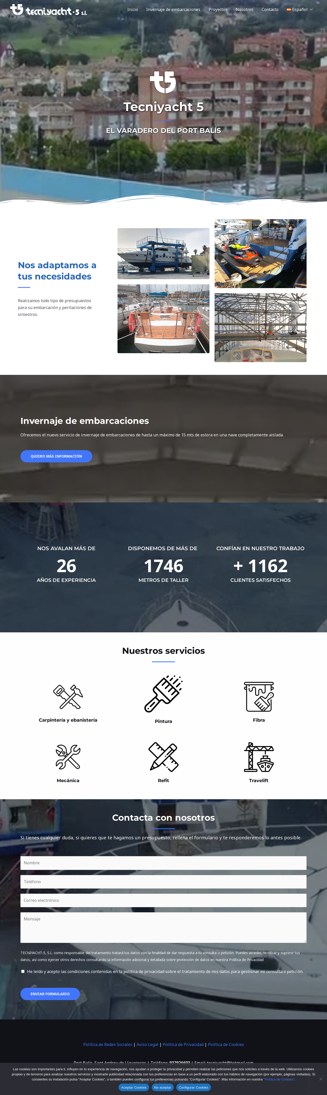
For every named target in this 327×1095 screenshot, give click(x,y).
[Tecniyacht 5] (48, 9)
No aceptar (162, 1087)
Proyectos (218, 9)
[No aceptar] (320, 1078)
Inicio (133, 9)
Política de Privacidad (183, 1044)
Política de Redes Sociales (107, 1044)
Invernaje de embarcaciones (174, 9)
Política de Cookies (226, 1044)
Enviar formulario (50, 993)
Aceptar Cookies (133, 1087)
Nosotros (245, 9)
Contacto (270, 9)
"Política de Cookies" (279, 1079)
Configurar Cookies (193, 1087)
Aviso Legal (147, 1044)
